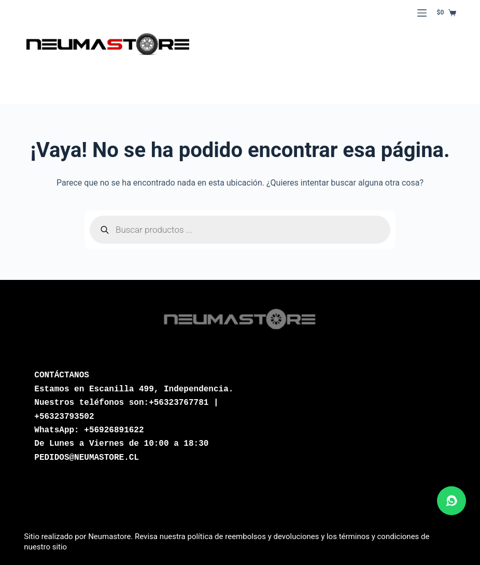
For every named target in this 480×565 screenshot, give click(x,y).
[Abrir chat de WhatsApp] (451, 500)
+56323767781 (178, 402)
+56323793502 (64, 416)
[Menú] (422, 13)
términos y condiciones (379, 536)
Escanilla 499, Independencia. (161, 389)
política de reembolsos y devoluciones (253, 536)
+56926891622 (114, 430)
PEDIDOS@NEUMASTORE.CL (86, 457)
